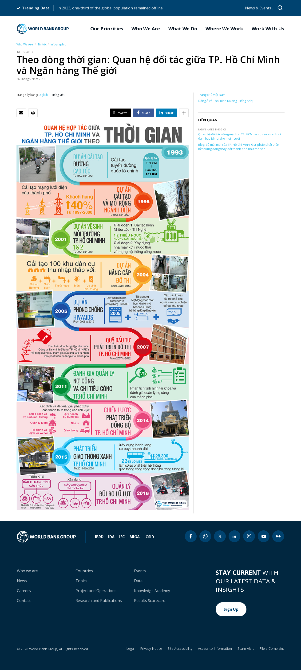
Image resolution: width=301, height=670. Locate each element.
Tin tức (42, 44)
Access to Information (215, 648)
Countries (84, 570)
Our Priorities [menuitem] (106, 29)
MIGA (135, 537)
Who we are (27, 570)
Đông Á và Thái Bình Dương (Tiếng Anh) (225, 101)
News (22, 580)
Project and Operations (95, 590)
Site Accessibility (180, 648)
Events (140, 570)
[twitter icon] (220, 536)
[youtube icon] (263, 536)
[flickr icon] (278, 536)
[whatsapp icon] (205, 536)
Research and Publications (98, 600)
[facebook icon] (191, 536)
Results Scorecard (149, 600)
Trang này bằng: (27, 95)
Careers (24, 590)
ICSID (149, 537)
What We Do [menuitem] (182, 29)
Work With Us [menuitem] (268, 29)
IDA (111, 537)
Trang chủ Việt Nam (212, 95)
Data (138, 580)
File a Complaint (272, 648)
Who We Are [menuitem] (145, 29)
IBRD (99, 537)
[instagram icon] (249, 536)
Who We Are (24, 44)
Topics (81, 580)
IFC (122, 537)
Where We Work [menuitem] (224, 29)
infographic (58, 44)
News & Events (259, 8)
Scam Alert (246, 648)
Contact (24, 600)
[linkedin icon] (234, 536)
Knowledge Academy (152, 590)
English (43, 95)
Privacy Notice (151, 648)
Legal (130, 648)
